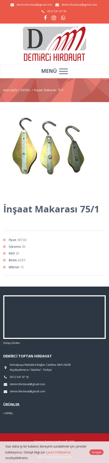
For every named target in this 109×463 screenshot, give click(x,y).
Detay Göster (11, 343)
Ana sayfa (10, 90)
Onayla (96, 452)
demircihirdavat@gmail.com (34, 5)
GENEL (26, 90)
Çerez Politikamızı (58, 452)
